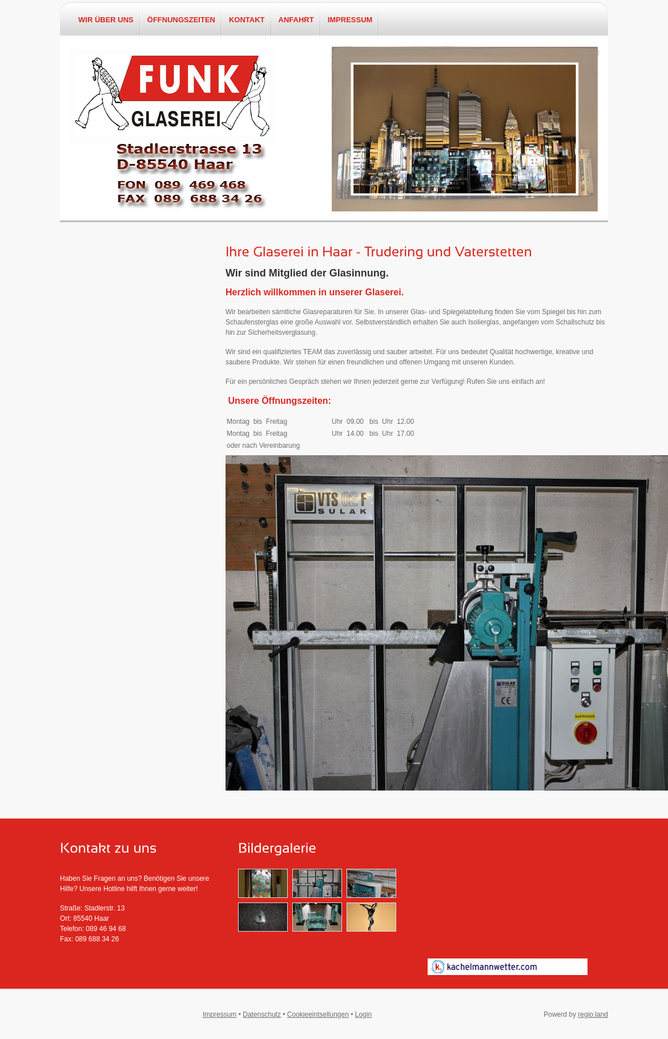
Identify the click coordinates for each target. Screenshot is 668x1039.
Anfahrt (296, 20)
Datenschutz (262, 1014)
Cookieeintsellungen (318, 1014)
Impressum (350, 20)
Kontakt (247, 20)
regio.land (593, 1014)
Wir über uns (106, 20)
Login (363, 1014)
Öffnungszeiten (181, 20)
